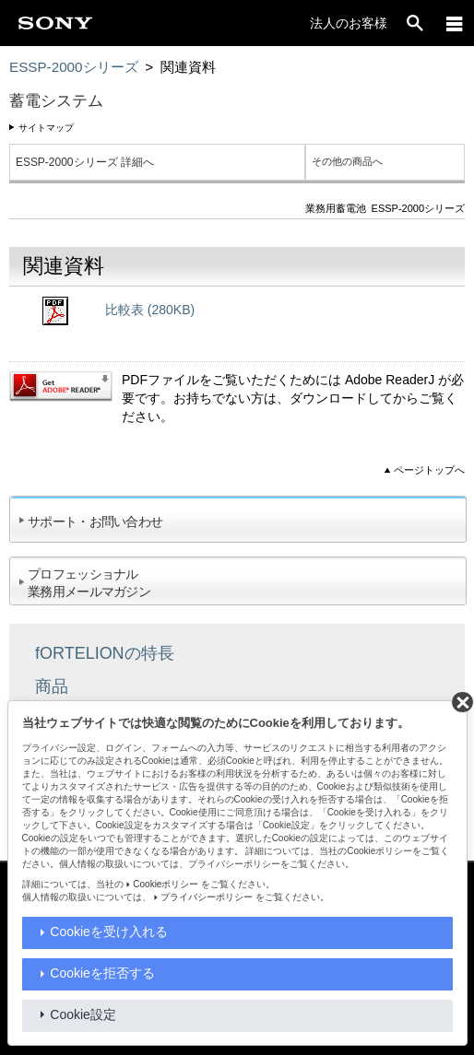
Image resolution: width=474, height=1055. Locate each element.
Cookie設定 (83, 1014)
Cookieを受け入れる (109, 931)
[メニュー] (454, 23)
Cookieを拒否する (102, 973)
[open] (415, 23)
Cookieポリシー (165, 884)
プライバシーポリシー (206, 897)
